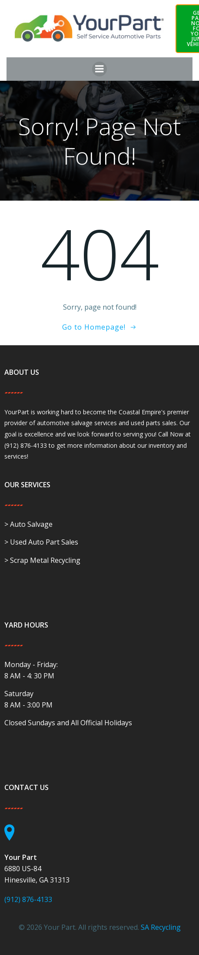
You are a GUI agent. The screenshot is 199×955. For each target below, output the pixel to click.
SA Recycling (161, 927)
